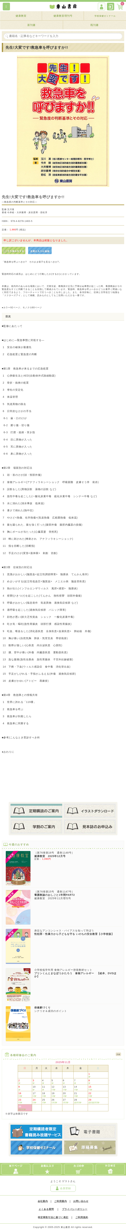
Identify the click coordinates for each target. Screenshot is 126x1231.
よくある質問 (46, 1209)
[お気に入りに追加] (40, 250)
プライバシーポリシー (74, 1209)
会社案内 (43, 1201)
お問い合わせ (80, 1201)
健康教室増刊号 (63, 15)
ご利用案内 (60, 1201)
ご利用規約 (81, 1217)
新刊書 (31, 25)
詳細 (118, 1054)
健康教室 (21, 15)
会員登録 (63, 1188)
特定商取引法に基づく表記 (53, 1217)
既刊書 (94, 25)
